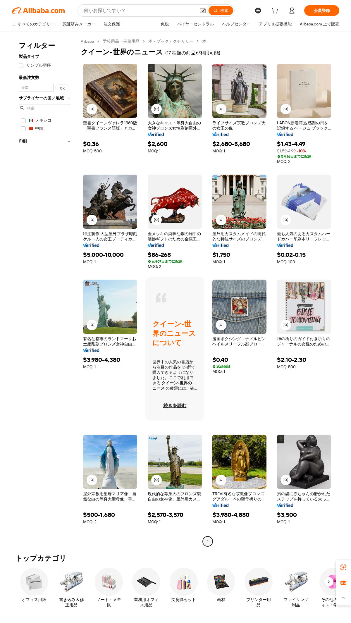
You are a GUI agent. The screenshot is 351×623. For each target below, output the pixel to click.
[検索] (221, 10)
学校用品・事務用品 (121, 41)
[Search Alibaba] (139, 10)
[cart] (275, 11)
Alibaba (87, 41)
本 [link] (204, 41)
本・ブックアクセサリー (170, 41)
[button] (202, 10)
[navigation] (44, 292)
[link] (343, 567)
